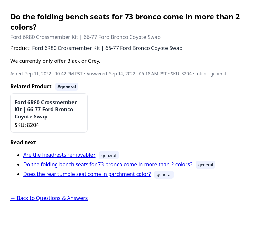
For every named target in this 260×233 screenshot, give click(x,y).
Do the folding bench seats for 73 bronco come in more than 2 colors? (107, 164)
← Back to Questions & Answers (49, 198)
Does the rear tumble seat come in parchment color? (87, 174)
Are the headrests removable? (59, 155)
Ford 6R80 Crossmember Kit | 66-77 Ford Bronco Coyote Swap (107, 47)
